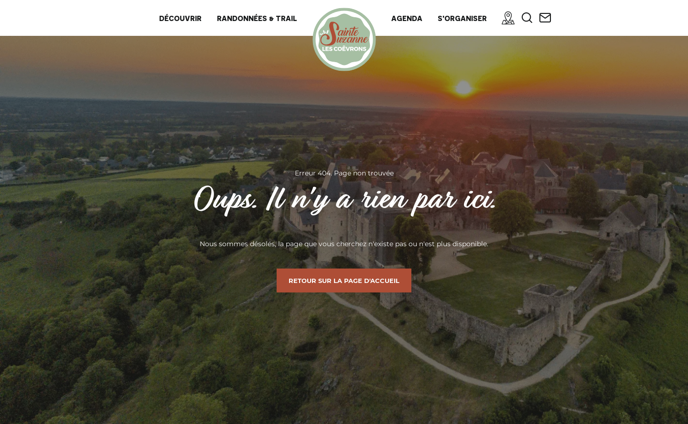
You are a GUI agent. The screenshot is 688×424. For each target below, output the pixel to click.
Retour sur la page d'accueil (344, 280)
